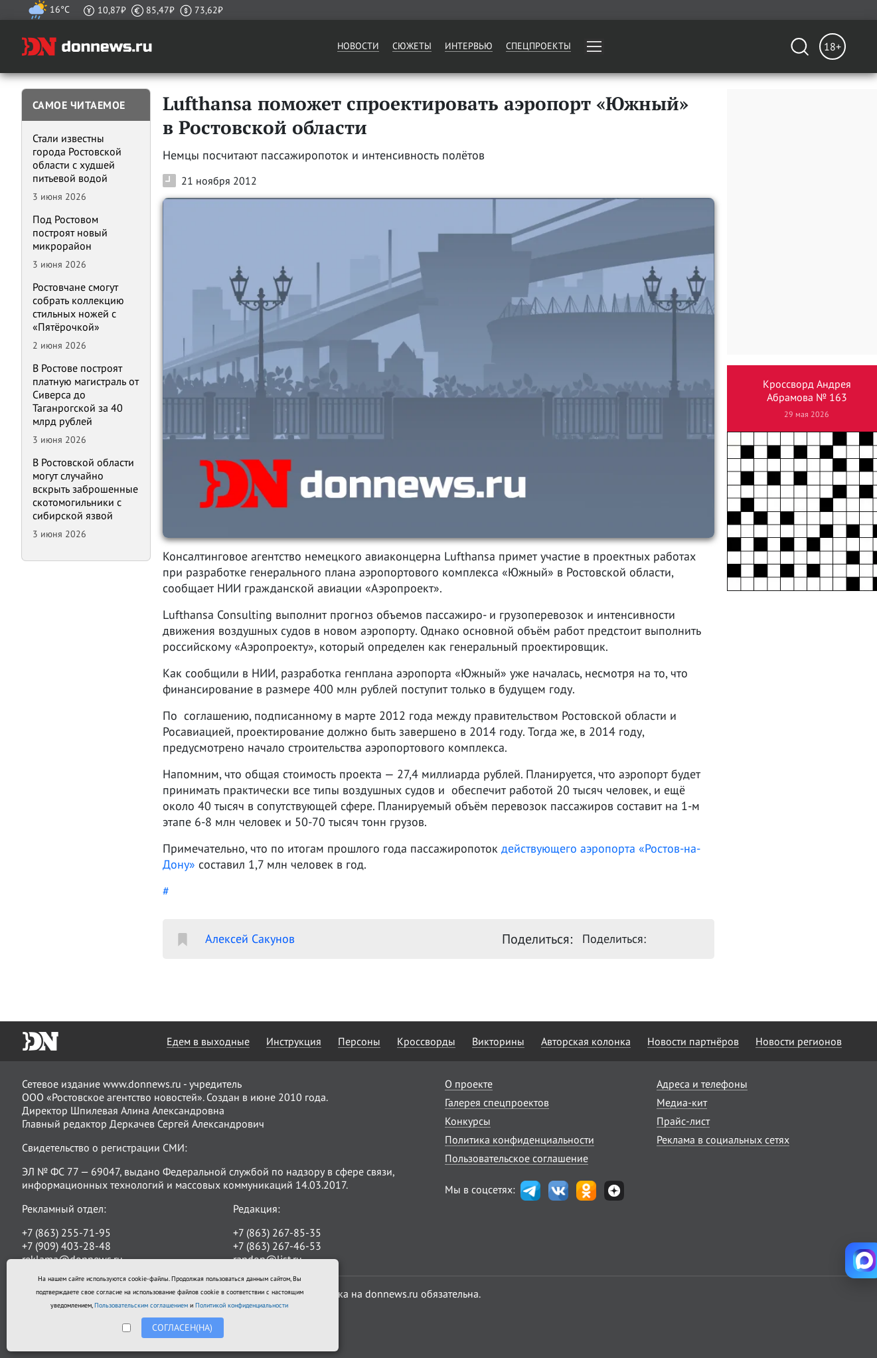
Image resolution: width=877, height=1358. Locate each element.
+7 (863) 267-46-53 (277, 1245)
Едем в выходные (208, 1041)
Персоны (359, 1041)
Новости (358, 46)
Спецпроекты (538, 46)
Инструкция (293, 1041)
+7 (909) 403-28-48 (66, 1245)
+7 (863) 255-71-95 (66, 1232)
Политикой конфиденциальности (241, 1305)
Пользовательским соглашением (141, 1305)
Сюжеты (412, 46)
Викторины (498, 1041)
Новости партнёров (693, 1041)
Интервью (469, 46)
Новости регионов (799, 1041)
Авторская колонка (586, 1041)
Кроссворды (426, 1041)
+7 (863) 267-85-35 (277, 1232)
